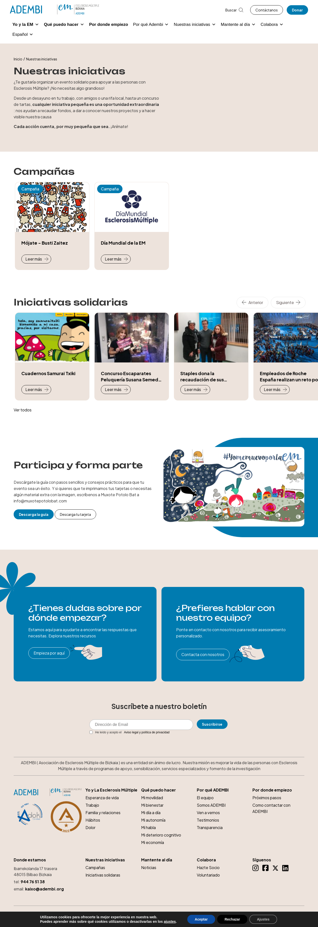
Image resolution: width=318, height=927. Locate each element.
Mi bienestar (152, 805)
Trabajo (92, 805)
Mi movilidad (152, 797)
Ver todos (23, 409)
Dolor (90, 827)
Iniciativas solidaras (102, 875)
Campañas (95, 867)
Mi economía (152, 842)
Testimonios (208, 820)
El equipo (205, 797)
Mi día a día (150, 812)
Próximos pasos (266, 797)
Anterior (255, 302)
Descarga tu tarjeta (75, 514)
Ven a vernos (208, 812)
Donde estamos (30, 860)
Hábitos (92, 820)
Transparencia (210, 827)
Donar (297, 10)
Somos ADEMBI (211, 805)
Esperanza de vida (102, 797)
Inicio (18, 59)
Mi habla (148, 827)
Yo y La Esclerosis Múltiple (111, 790)
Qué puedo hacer (64, 25)
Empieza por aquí (49, 653)
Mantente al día (238, 25)
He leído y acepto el (129, 732)
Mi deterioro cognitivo (161, 835)
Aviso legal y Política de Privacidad (243, 914)
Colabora (272, 25)
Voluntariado (208, 875)
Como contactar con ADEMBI (271, 808)
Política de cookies (288, 914)
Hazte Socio (208, 867)
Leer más (33, 259)
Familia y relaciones (102, 812)
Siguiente (285, 302)
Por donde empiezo (108, 24)
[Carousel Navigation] (272, 302)
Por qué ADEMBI (213, 790)
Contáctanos (266, 10)
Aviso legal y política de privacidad (146, 732)
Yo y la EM (25, 25)
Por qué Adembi (151, 25)
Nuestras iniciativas (195, 25)
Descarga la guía (33, 514)
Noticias (148, 867)
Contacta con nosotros (202, 654)
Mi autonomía (153, 820)
